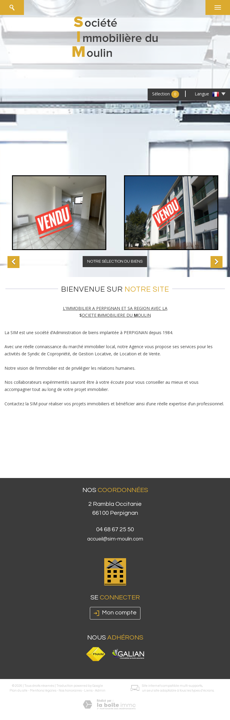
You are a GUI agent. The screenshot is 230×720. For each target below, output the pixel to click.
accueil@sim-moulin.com (115, 539)
